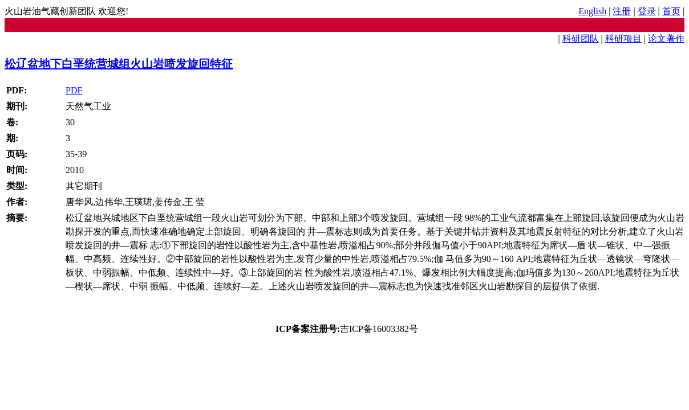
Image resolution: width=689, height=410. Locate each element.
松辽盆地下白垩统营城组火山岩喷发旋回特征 (119, 64)
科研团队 (580, 38)
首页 (671, 11)
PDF (74, 90)
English (592, 11)
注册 (622, 11)
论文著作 (666, 38)
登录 (647, 11)
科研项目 (623, 38)
